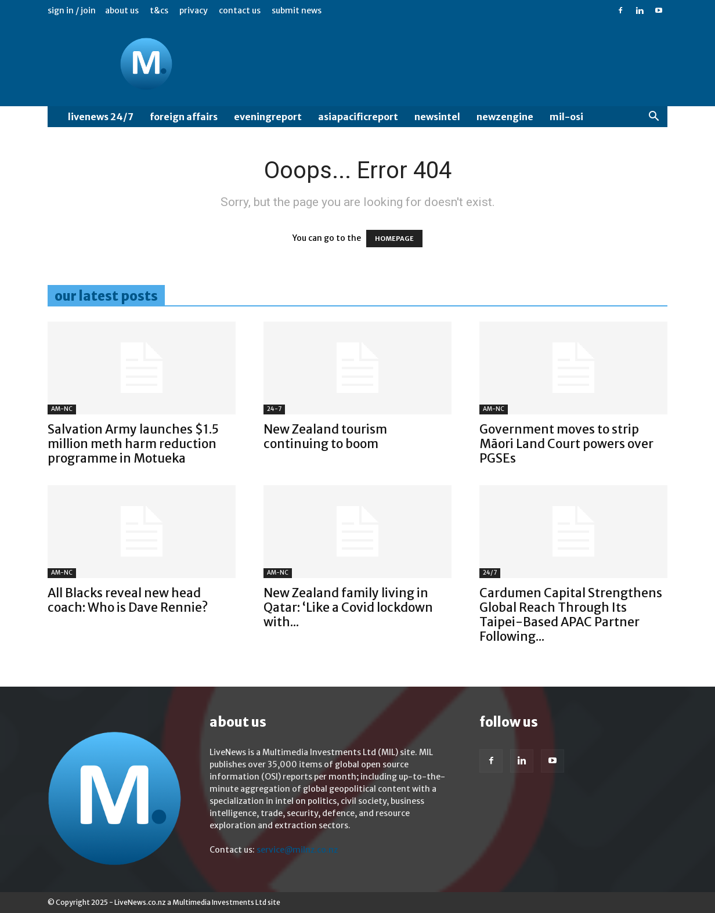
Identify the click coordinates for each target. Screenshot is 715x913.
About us (122, 10)
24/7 (490, 572)
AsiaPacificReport (358, 116)
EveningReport (268, 116)
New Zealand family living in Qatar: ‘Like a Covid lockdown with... (348, 607)
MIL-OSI (566, 116)
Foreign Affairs (184, 116)
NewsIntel (437, 116)
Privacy (193, 10)
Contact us (240, 10)
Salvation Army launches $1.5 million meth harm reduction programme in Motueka (133, 443)
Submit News (297, 10)
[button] (653, 117)
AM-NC (62, 409)
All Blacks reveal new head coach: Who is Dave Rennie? (128, 600)
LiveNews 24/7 (100, 116)
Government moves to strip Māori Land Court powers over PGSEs (566, 443)
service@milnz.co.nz (297, 850)
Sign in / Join (72, 10)
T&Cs (159, 10)
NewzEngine (504, 116)
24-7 (274, 409)
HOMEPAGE (394, 238)
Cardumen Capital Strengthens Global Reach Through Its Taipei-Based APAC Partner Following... (570, 614)
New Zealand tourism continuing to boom (325, 436)
